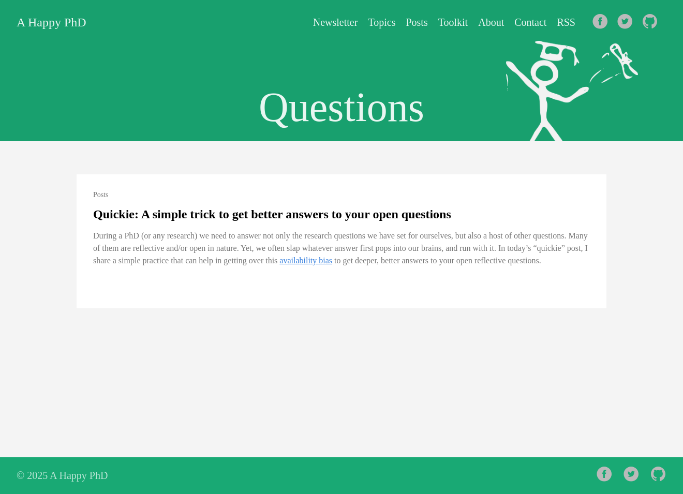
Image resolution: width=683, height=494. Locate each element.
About (491, 22)
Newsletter (335, 22)
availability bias (305, 260)
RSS (566, 22)
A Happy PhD (51, 22)
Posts (416, 22)
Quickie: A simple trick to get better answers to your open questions (272, 214)
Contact (530, 22)
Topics (381, 22)
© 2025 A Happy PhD (62, 475)
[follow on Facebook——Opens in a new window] (603, 22)
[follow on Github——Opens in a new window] (653, 22)
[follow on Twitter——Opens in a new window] (628, 22)
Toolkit (453, 22)
